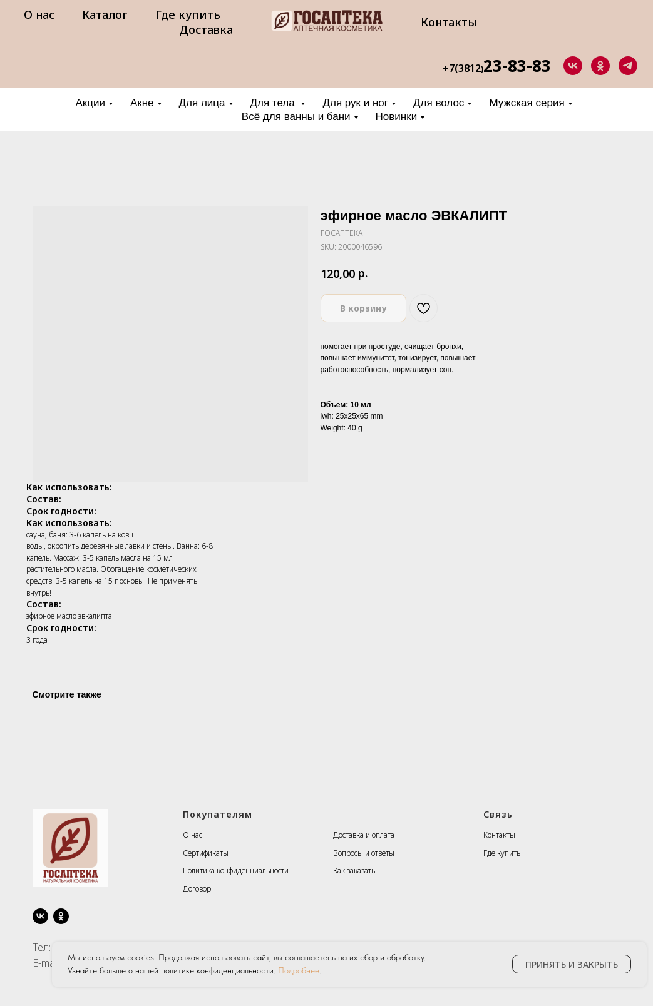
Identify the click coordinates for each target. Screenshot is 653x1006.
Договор (197, 888)
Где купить (187, 14)
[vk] (572, 65)
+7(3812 (462, 68)
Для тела (274, 103)
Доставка (206, 29)
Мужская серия (526, 103)
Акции (90, 103)
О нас (39, 14)
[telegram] (628, 65)
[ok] (600, 65)
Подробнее (298, 970)
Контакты (449, 21)
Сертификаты (206, 853)
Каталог (105, 14)
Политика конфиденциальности (236, 870)
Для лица (202, 103)
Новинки (397, 117)
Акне (142, 103)
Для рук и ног (355, 103)
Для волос (438, 103)
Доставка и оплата (363, 835)
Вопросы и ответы (363, 853)
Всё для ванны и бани (296, 117)
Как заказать (354, 870)
